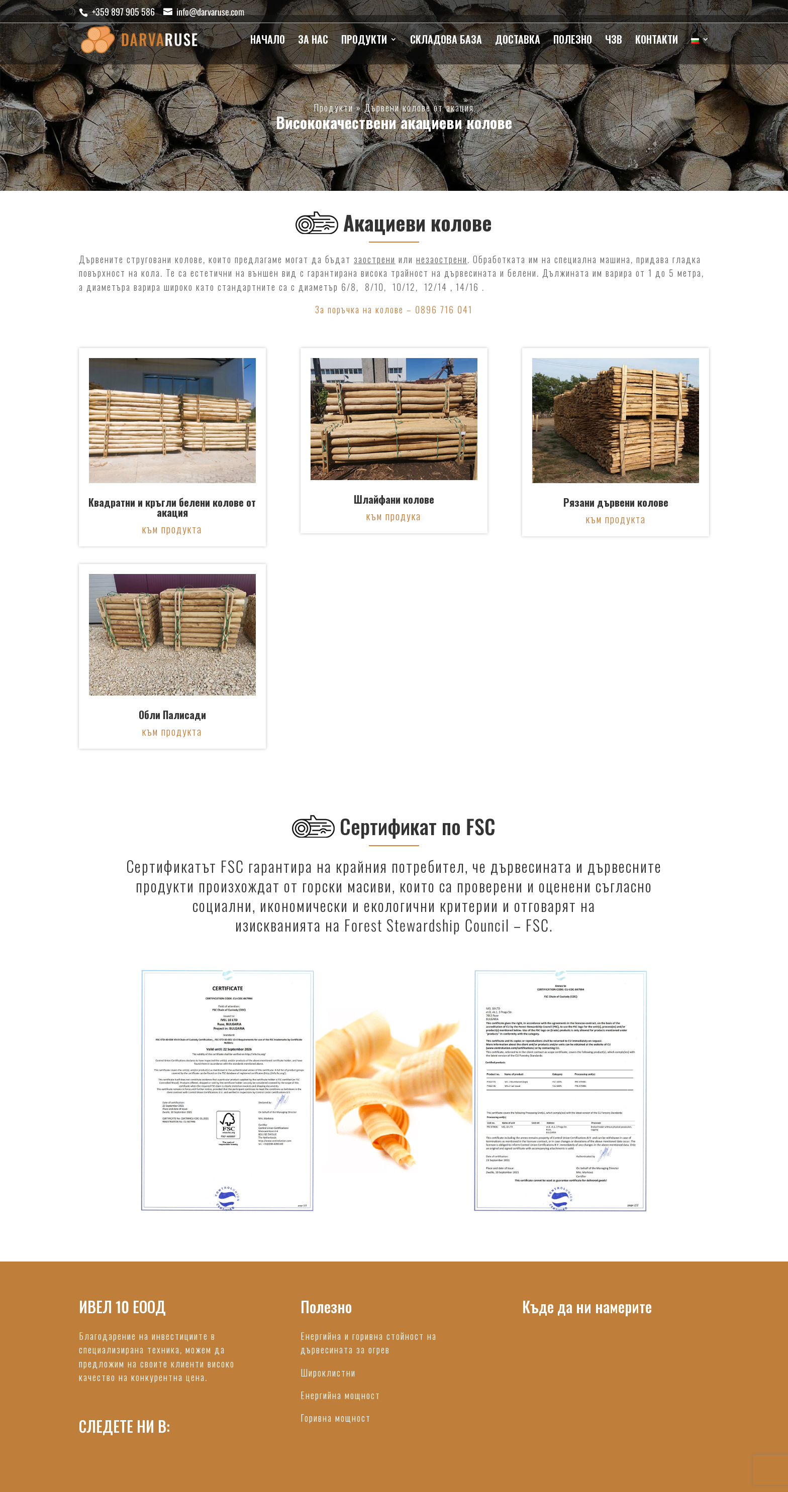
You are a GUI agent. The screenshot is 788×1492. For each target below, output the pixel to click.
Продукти (333, 107)
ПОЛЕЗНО (572, 41)
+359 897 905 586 (123, 11)
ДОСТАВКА (517, 41)
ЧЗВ (613, 41)
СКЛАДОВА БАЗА (446, 41)
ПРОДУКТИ (364, 41)
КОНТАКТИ (656, 41)
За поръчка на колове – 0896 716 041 (393, 309)
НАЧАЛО (267, 41)
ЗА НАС (313, 41)
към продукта (172, 528)
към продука (393, 515)
